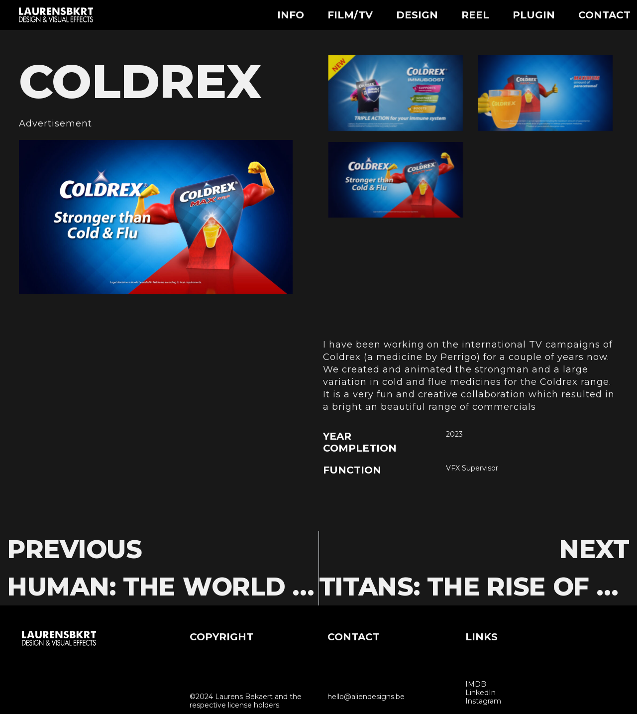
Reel (475, 15)
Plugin (534, 15)
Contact (604, 15)
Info (290, 15)
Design (417, 15)
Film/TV (350, 15)
